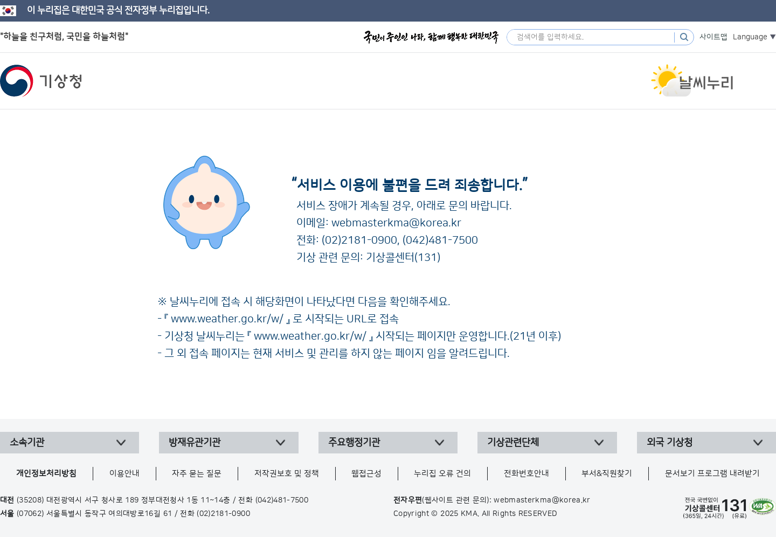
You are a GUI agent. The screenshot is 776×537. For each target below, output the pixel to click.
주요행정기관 (354, 442)
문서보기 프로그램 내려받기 (712, 473)
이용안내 (124, 473)
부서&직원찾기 (606, 473)
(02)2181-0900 (359, 240)
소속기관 (27, 442)
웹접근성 (366, 473)
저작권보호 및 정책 (286, 473)
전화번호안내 (526, 473)
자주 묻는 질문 (196, 473)
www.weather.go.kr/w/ (227, 319)
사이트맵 (713, 37)
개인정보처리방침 (46, 473)
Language (750, 37)
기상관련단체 (513, 442)
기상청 (41, 81)
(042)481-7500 (440, 240)
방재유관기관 (194, 442)
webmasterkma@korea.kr (396, 223)
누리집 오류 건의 (442, 473)
